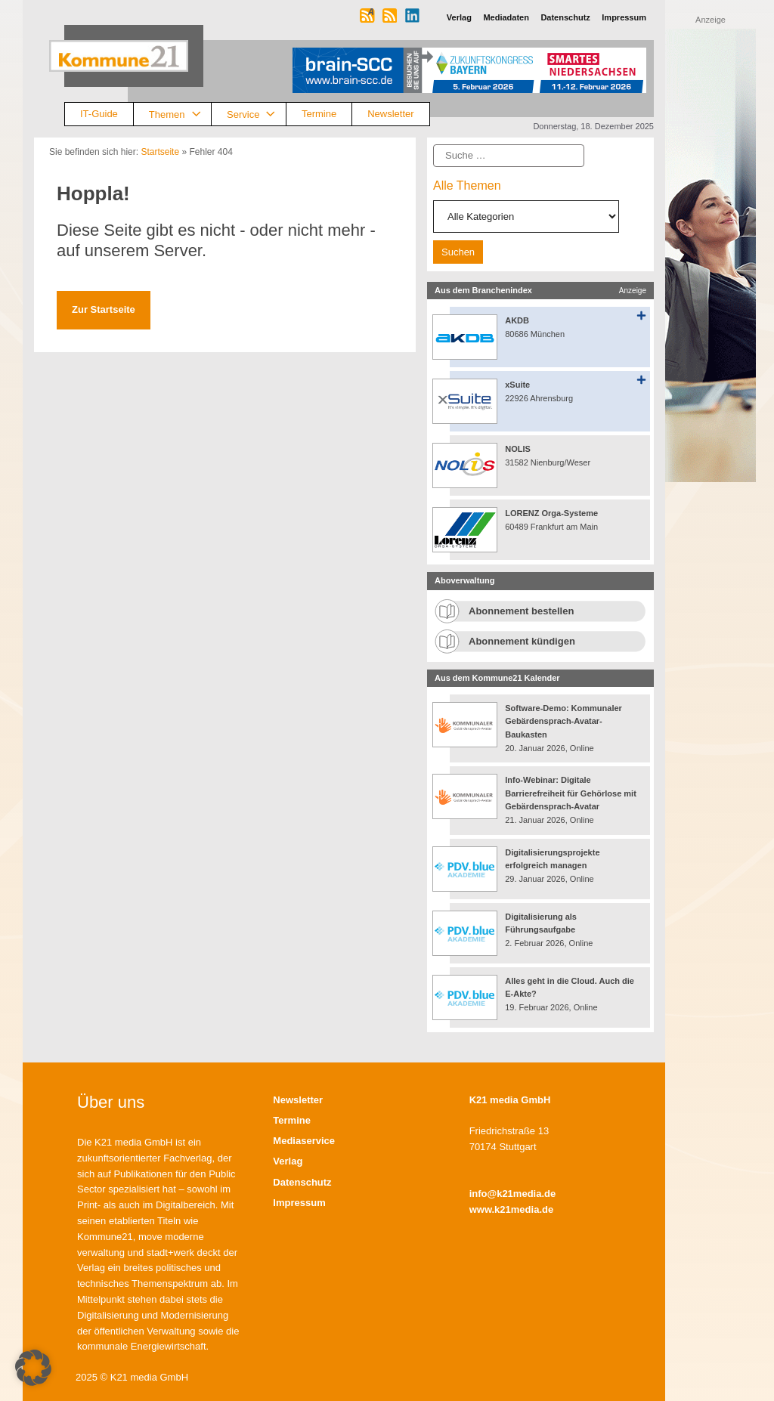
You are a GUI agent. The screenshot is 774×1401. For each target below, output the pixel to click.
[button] (33, 1368)
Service (256, 114)
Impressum (299, 1202)
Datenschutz (302, 1182)
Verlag (287, 1161)
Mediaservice (304, 1140)
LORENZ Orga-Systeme (551, 513)
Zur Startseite (103, 309)
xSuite (517, 384)
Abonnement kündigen (522, 641)
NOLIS (518, 448)
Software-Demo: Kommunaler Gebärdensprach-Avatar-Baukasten (563, 721)
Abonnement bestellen (521, 611)
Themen (180, 114)
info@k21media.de (512, 1193)
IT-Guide (99, 113)
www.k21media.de (511, 1209)
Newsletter (390, 113)
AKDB (517, 320)
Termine (319, 113)
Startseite (160, 152)
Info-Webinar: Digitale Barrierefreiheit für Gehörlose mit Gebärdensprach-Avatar (570, 793)
